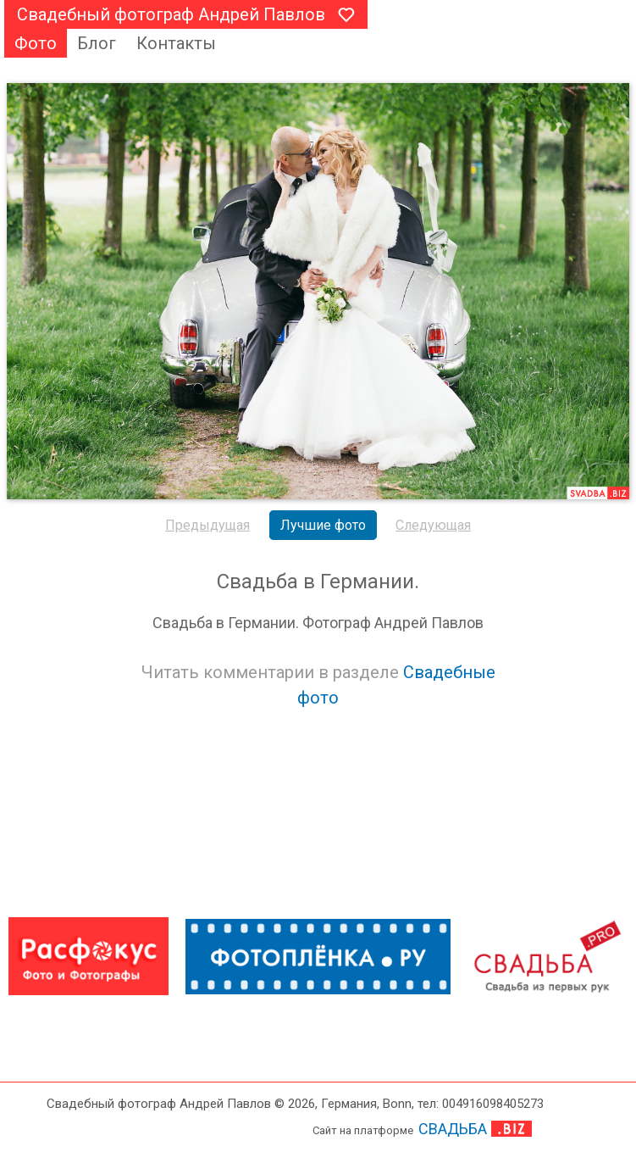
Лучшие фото (323, 525)
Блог (96, 43)
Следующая (433, 525)
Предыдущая (207, 525)
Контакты (176, 43)
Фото (35, 43)
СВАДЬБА (452, 1129)
